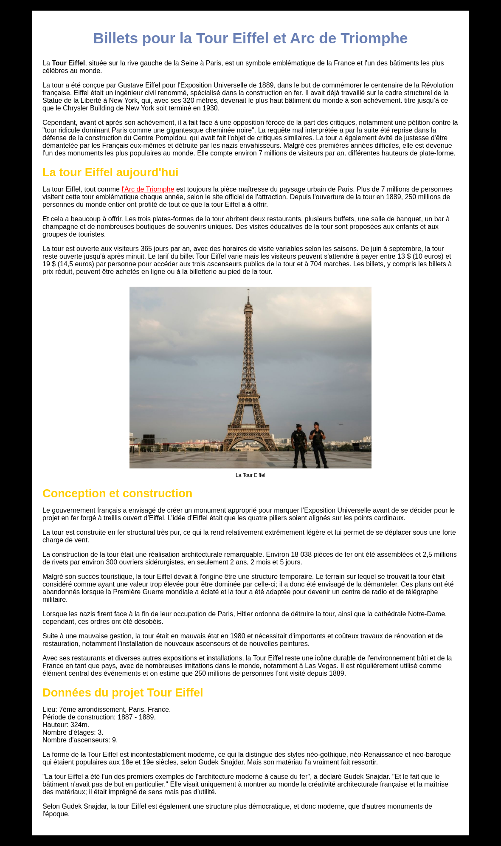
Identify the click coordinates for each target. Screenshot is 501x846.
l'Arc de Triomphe (147, 189)
